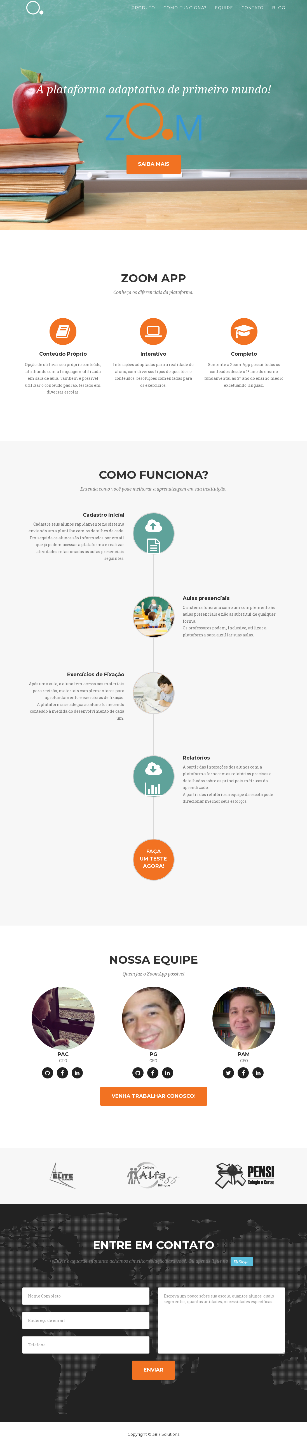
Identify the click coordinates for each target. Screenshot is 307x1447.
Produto (143, 14)
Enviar (153, 1370)
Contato (253, 14)
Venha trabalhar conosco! (154, 1096)
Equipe (224, 14)
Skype (241, 1261)
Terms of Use (259, 1434)
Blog (278, 14)
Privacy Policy (228, 1434)
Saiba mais (153, 164)
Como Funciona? (185, 14)
